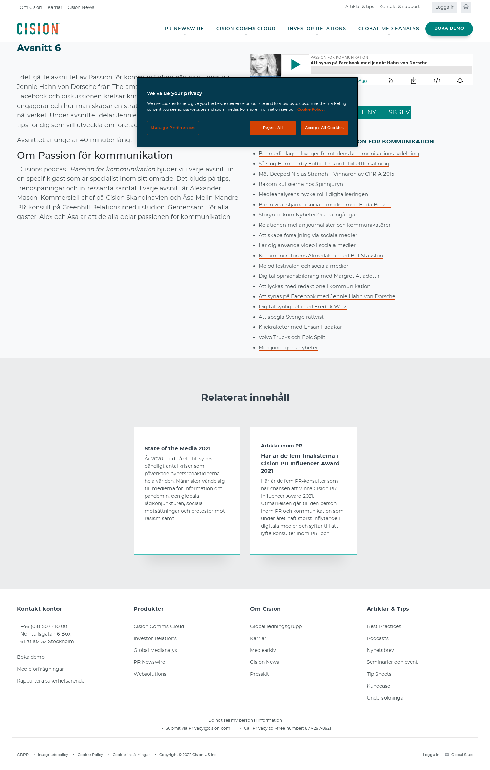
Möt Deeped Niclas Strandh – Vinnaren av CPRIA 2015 (331, 174)
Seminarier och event (392, 662)
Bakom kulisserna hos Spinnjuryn (304, 184)
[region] (247, 112)
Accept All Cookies (324, 128)
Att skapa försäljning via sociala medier (311, 235)
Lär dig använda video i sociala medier (310, 245)
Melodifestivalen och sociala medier (307, 266)
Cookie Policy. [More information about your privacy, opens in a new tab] (311, 109)
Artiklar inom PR (281, 446)
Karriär (55, 7)
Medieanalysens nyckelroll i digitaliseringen (318, 194)
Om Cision (31, 7)
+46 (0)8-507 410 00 (43, 626)
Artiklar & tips (359, 7)
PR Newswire (149, 662)
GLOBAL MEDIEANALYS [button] (388, 29)
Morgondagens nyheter (291, 347)
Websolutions (150, 674)
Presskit (259, 674)
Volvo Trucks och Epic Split (295, 337)
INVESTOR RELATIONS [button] (317, 29)
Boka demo (31, 657)
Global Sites (459, 755)
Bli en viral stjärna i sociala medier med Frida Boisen (328, 204)
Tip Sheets (379, 674)
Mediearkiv (263, 650)
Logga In (430, 755)
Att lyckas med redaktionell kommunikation (319, 286)
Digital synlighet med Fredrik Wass (306, 306)
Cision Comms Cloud (159, 626)
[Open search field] (426, 7)
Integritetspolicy (53, 755)
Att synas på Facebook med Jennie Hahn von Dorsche (332, 296)
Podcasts (378, 638)
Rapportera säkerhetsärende (50, 681)
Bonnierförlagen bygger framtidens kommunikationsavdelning (345, 153)
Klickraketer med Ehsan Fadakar (303, 327)
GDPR (23, 755)
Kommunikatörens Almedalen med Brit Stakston (326, 255)
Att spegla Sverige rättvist (294, 317)
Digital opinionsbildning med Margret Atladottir (324, 276)
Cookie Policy (90, 755)
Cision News (81, 7)
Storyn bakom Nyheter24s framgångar (311, 215)
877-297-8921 (318, 728)
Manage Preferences (173, 128)
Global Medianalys (155, 650)
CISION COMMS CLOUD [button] (246, 29)
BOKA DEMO (449, 28)
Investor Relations (155, 638)
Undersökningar (386, 698)
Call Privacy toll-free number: (274, 728)
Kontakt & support (399, 7)
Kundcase (378, 686)
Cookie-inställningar (131, 755)
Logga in (445, 7)
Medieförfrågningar (40, 669)
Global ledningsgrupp (276, 626)
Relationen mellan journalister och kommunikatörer (330, 225)
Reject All (273, 128)
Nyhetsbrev (380, 650)
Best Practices (384, 626)
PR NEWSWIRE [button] (184, 29)
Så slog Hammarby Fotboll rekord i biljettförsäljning (328, 163)
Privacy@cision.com (209, 728)
